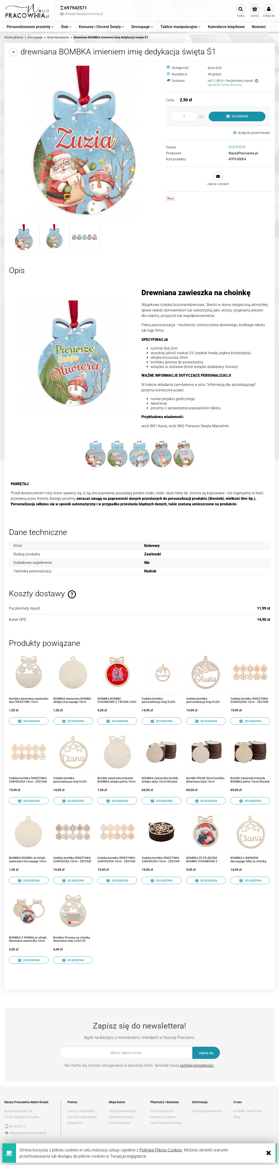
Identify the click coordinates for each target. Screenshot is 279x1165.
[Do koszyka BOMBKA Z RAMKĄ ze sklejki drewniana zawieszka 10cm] (29, 960)
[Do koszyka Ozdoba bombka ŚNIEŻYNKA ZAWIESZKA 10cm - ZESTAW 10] (161, 880)
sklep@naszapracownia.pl (27, 1133)
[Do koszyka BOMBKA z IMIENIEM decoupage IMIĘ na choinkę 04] (250, 880)
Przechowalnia (119, 1123)
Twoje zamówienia (122, 1111)
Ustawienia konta (121, 1117)
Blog (236, 1117)
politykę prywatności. (197, 1065)
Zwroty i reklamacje (81, 1111)
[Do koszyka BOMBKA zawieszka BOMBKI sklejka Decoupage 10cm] (73, 721)
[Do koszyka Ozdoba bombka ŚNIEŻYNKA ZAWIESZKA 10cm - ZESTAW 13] (250, 721)
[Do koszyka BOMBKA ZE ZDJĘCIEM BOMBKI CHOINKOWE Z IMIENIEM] (206, 880)
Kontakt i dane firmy (247, 1111)
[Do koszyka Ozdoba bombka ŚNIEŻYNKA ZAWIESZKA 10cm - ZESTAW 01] (73, 880)
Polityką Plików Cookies (160, 1150)
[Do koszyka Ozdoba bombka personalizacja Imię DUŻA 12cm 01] (206, 721)
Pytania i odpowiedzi (82, 1117)
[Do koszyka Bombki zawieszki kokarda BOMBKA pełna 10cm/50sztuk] (250, 800)
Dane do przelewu (163, 1117)
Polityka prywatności (207, 1111)
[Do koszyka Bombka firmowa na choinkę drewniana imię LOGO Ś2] (73, 960)
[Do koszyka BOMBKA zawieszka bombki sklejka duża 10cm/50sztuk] (161, 800)
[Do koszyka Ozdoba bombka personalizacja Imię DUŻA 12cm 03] (161, 721)
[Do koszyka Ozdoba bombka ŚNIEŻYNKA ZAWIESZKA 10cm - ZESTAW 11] (29, 800)
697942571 (17, 1126)
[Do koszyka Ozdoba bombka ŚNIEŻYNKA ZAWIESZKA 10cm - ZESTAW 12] (117, 880)
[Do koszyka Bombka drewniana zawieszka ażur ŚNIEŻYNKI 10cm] (29, 721)
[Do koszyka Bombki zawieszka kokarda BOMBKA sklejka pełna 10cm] (117, 800)
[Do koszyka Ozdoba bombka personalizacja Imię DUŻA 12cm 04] (73, 800)
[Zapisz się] (206, 1053)
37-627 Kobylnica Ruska (21, 1117)
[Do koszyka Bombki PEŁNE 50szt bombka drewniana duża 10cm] (206, 800)
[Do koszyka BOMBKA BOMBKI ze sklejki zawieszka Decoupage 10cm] (29, 880)
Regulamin (75, 1123)
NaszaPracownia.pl (243, 153)
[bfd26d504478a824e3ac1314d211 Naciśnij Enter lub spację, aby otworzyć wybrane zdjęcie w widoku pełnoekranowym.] (84, 142)
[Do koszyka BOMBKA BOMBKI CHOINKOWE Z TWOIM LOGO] (117, 721)
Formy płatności (162, 1111)
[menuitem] (30, 27)
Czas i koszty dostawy (166, 1123)
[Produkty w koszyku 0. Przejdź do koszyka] (255, 10)
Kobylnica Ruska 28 (18, 1111)
